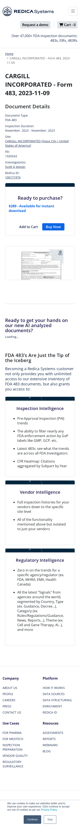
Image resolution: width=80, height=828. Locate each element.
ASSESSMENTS (53, 733)
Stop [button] (50, 819)
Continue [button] (32, 819)
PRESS (7, 706)
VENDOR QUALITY (15, 756)
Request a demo (35, 24)
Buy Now (53, 226)
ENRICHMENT (52, 706)
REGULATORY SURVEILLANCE (13, 764)
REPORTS (49, 739)
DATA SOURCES (54, 694)
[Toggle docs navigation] (72, 11)
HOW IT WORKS (54, 688)
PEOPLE (8, 694)
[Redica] (28, 11)
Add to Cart (28, 226)
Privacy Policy (49, 809)
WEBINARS (50, 745)
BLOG (47, 751)
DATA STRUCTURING (57, 700)
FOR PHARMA (12, 733)
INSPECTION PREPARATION (13, 747)
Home (9, 54)
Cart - (67, 24)
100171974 (12, 177)
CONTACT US (12, 712)
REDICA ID (50, 712)
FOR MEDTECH (13, 739)
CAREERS (9, 700)
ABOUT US (10, 688)
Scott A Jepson (15, 167)
